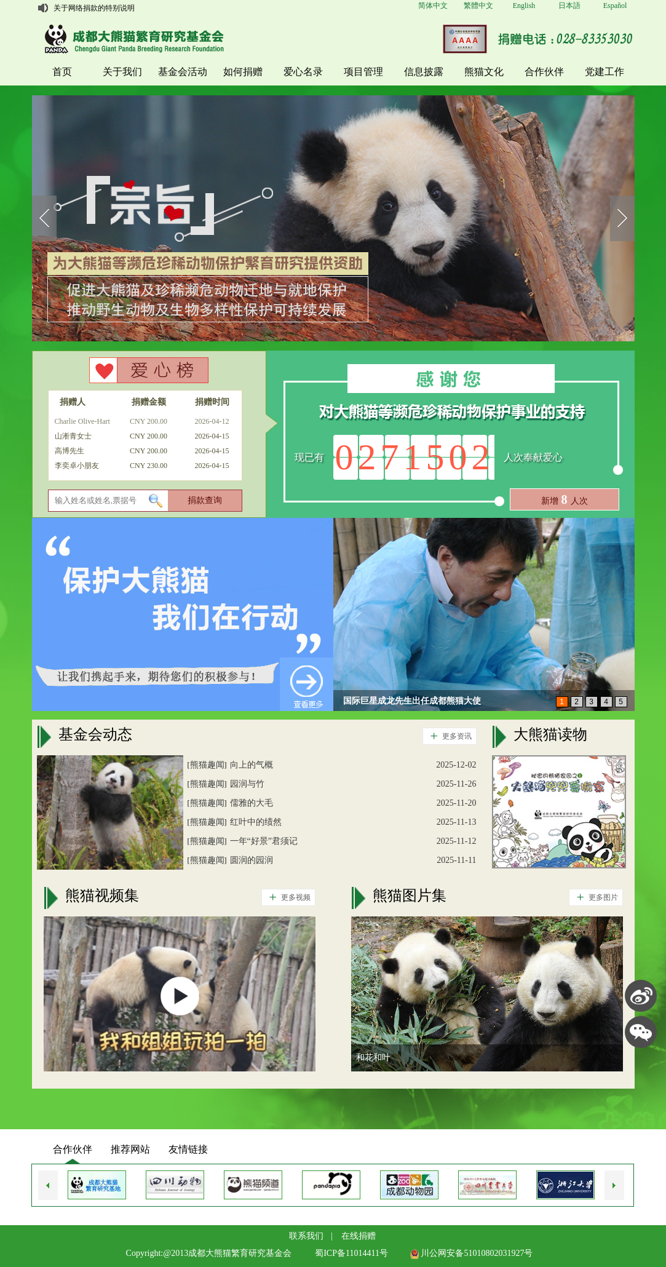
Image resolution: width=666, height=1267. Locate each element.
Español (615, 5)
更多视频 (286, 897)
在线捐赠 (358, 1236)
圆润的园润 (251, 860)
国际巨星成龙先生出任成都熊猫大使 (412, 701)
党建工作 (604, 71)
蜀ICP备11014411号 (351, 1253)
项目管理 (363, 71)
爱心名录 (303, 71)
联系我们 (306, 1236)
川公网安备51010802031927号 (471, 1253)
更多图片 (593, 897)
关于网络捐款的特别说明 (94, 8)
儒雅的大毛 (251, 803)
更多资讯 (447, 736)
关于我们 (122, 71)
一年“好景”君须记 (264, 841)
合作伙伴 (544, 71)
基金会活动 (182, 71)
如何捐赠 (243, 71)
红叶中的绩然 (256, 822)
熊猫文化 (484, 71)
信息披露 (423, 71)
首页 (62, 71)
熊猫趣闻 (207, 764)
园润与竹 (247, 783)
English (524, 5)
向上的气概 (251, 764)
